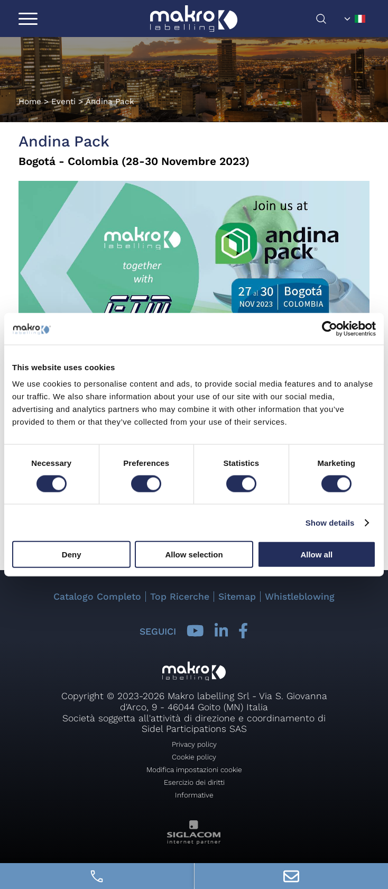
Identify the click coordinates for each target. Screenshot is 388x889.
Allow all (316, 554)
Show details (330, 522)
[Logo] (193, 18)
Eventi (63, 101)
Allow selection (194, 554)
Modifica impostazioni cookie (194, 769)
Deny (71, 554)
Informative (194, 795)
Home (30, 101)
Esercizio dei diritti (194, 782)
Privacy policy (194, 744)
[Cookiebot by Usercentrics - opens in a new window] (329, 328)
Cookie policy (194, 757)
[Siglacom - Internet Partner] (193, 842)
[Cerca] (328, 18)
